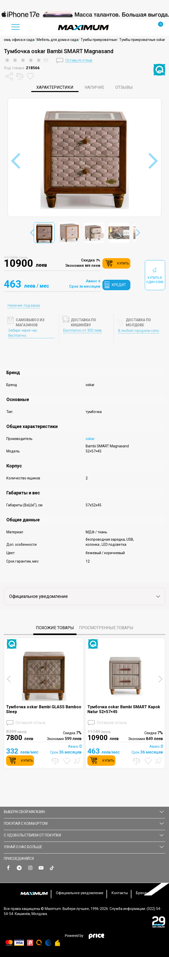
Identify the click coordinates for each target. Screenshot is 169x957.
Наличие (94, 87)
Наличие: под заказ (24, 305)
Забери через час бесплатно (22, 332)
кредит (119, 285)
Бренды (142, 893)
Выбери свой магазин (84, 812)
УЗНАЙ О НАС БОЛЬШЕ (84, 847)
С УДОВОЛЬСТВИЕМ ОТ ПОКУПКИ (84, 835)
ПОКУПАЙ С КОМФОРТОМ (84, 823)
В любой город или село (138, 331)
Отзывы (124, 87)
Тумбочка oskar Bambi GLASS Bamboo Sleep (43, 709)
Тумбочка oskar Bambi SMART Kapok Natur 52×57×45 (123, 709)
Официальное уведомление (79, 893)
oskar (90, 439)
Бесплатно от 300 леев (82, 330)
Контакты (120, 893)
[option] (84, 14)
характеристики (54, 87)
